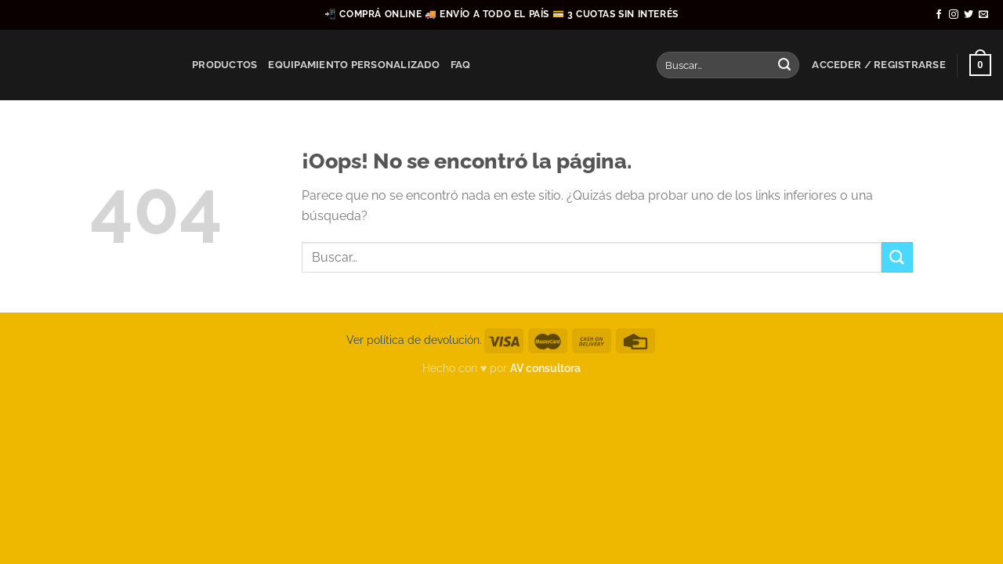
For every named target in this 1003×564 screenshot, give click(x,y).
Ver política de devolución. (414, 339)
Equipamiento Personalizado (354, 64)
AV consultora (545, 367)
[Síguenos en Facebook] (938, 14)
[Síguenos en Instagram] (953, 14)
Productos (224, 64)
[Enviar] (784, 65)
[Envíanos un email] (983, 14)
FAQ (461, 64)
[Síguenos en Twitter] (968, 14)
